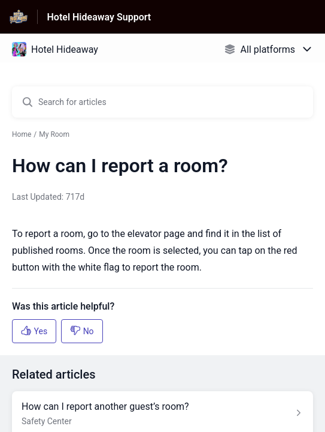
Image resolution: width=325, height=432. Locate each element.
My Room (54, 134)
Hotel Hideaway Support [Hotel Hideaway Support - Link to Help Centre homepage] (99, 17)
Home (21, 134)
